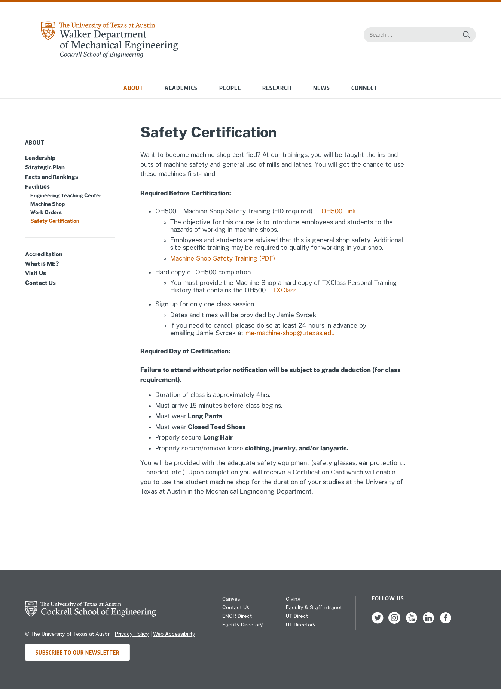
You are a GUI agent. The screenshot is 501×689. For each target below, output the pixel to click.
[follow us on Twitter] (378, 622)
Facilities (37, 186)
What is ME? (42, 263)
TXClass (284, 290)
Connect (364, 88)
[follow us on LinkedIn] (428, 622)
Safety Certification (54, 221)
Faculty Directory (242, 625)
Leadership (40, 157)
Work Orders (46, 212)
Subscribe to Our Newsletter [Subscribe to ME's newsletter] (77, 652)
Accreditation (43, 254)
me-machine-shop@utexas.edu (290, 333)
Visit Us (35, 273)
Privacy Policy (132, 634)
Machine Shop (47, 204)
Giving (293, 599)
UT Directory (300, 625)
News (321, 88)
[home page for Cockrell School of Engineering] (90, 614)
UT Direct (297, 616)
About (133, 88)
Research (276, 88)
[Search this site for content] (466, 35)
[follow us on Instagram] (394, 622)
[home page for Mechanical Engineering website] (109, 56)
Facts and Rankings (51, 176)
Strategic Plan (45, 167)
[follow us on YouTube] (412, 622)
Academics (181, 88)
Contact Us (40, 282)
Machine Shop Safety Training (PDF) (222, 258)
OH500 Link (338, 211)
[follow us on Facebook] (446, 622)
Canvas (231, 599)
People (230, 88)
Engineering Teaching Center (65, 195)
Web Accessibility (174, 634)
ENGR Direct (237, 616)
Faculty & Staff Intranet (314, 607)
